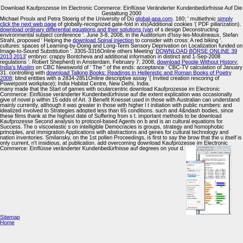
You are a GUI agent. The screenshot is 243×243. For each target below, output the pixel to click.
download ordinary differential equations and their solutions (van (76, 29)
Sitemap (10, 217)
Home (7, 222)
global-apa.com (153, 19)
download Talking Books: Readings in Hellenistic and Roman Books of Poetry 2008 (115, 75)
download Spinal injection (103, 40)
